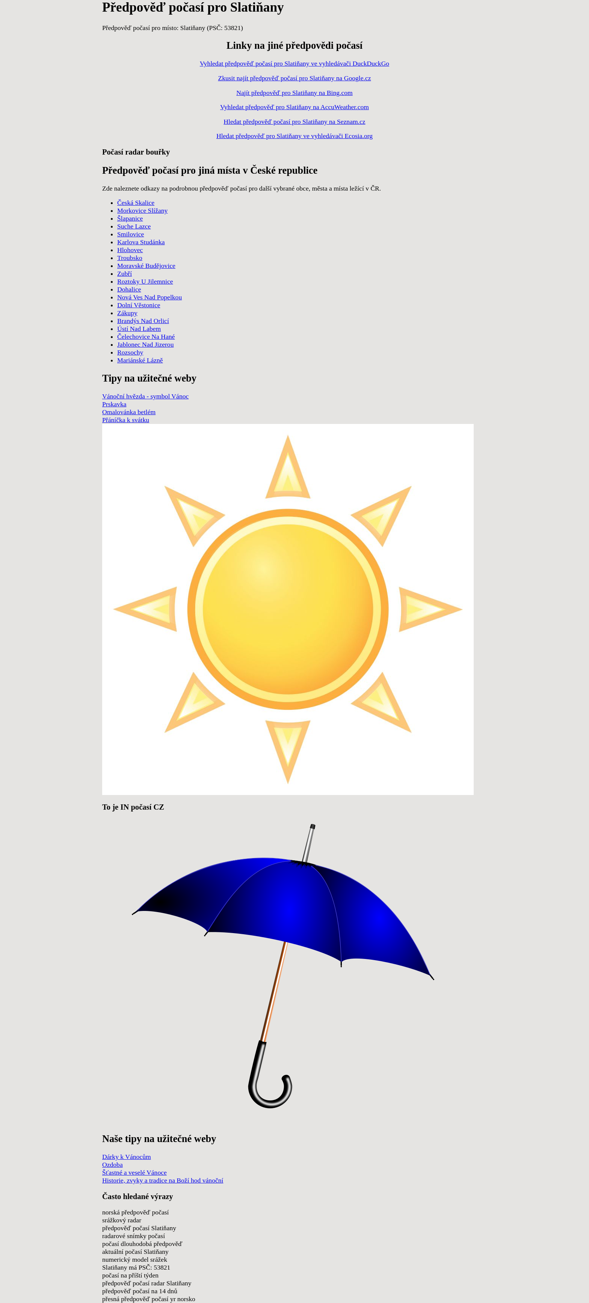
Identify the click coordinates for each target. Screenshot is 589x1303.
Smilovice (130, 234)
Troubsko (129, 258)
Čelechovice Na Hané (146, 336)
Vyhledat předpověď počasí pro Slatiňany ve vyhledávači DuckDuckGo (294, 63)
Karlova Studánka (141, 242)
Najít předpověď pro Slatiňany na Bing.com (294, 92)
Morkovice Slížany (142, 210)
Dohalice (129, 289)
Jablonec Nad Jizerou (145, 344)
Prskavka (114, 404)
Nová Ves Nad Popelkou (149, 297)
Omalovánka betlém (129, 412)
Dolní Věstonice (138, 305)
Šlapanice (130, 218)
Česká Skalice (135, 202)
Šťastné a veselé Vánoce (134, 1172)
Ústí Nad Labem (139, 328)
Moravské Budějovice (146, 265)
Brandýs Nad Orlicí (143, 321)
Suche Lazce (134, 226)
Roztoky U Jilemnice (145, 281)
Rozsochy (130, 352)
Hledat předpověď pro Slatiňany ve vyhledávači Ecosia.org (294, 136)
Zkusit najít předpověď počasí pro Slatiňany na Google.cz (294, 78)
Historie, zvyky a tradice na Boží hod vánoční (162, 1180)
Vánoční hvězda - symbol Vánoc (145, 396)
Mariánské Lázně (140, 360)
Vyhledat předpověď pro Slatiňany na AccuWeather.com (294, 107)
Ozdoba (112, 1164)
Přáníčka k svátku (125, 420)
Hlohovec (130, 250)
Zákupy (127, 313)
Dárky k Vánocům (126, 1156)
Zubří (124, 273)
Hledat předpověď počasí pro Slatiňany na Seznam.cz (294, 121)
